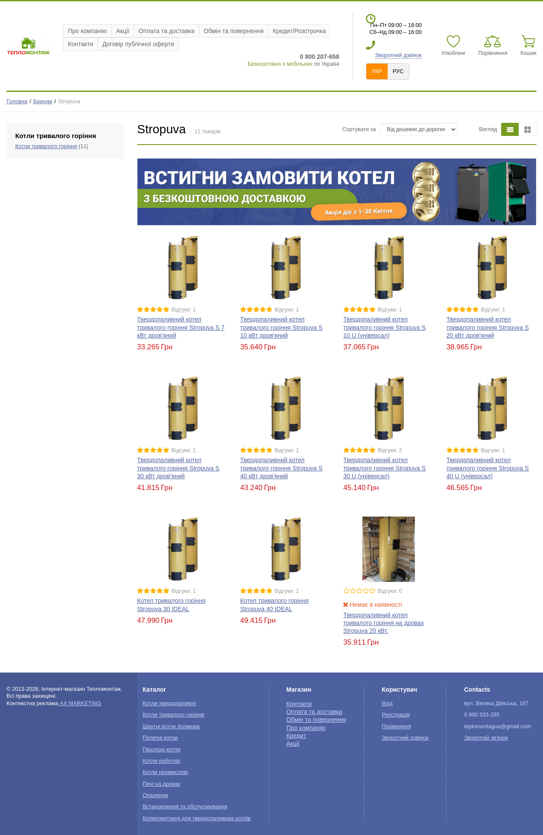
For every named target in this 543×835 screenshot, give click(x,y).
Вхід (387, 703)
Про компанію (87, 30)
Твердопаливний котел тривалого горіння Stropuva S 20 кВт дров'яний (487, 327)
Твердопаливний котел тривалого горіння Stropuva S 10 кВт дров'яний (281, 327)
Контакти (80, 44)
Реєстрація (396, 715)
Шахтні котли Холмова (171, 726)
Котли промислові (165, 772)
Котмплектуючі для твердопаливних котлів (197, 818)
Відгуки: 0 (390, 591)
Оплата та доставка (166, 30)
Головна (17, 101)
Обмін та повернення (234, 30)
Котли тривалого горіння (46, 146)
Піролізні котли (162, 750)
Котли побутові (162, 761)
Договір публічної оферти (138, 44)
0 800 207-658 (319, 56)
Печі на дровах (162, 784)
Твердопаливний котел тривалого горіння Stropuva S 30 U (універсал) (384, 467)
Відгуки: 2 (390, 450)
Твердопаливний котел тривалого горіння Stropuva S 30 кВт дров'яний (178, 467)
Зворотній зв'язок (486, 738)
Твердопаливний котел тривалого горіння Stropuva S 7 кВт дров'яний (181, 327)
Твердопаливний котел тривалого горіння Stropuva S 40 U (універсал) (487, 467)
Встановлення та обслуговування (185, 807)
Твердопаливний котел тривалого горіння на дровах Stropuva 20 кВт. (383, 623)
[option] (336, 192)
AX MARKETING (79, 703)
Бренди (42, 101)
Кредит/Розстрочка (299, 30)
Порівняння (396, 726)
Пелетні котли (160, 738)
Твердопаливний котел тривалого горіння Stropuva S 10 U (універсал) (384, 327)
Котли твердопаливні (169, 703)
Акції (122, 30)
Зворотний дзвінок (398, 55)
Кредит (296, 735)
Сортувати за (359, 129)
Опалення (155, 795)
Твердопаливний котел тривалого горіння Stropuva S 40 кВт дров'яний (281, 467)
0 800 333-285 (481, 715)
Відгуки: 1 (183, 310)
